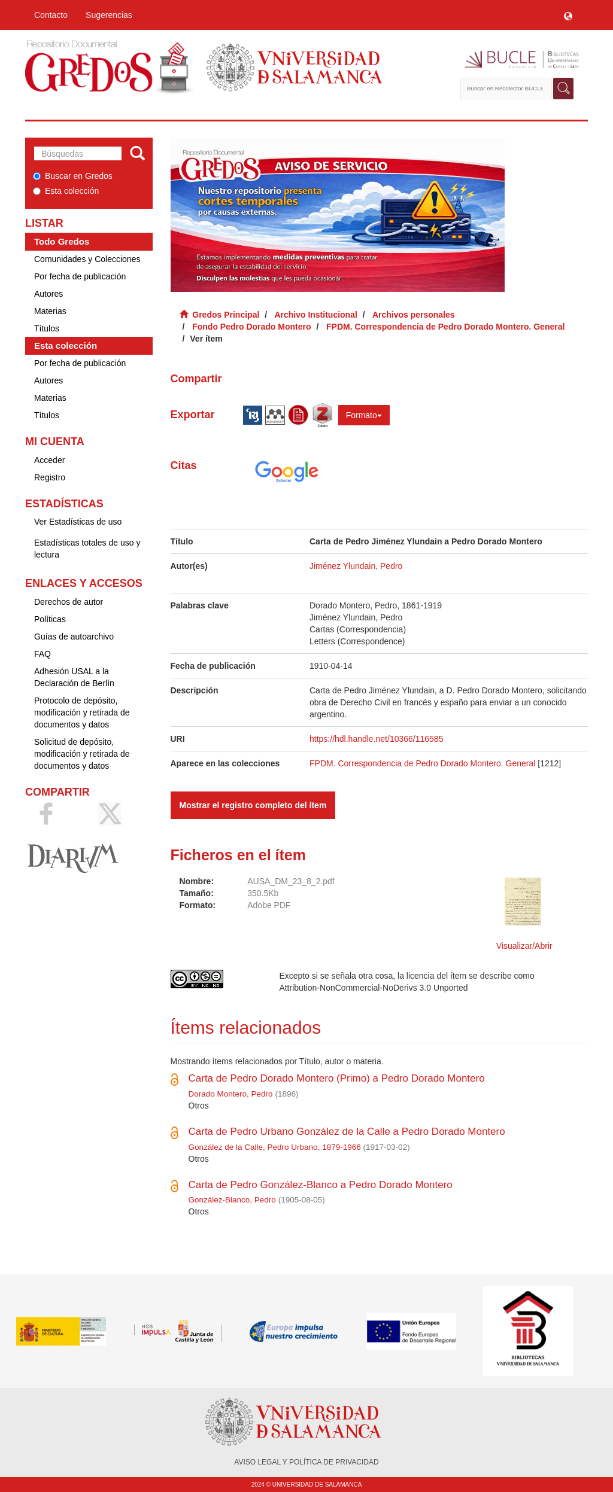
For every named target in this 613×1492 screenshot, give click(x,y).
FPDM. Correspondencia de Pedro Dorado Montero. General (445, 326)
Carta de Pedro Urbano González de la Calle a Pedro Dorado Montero (347, 1131)
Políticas (50, 619)
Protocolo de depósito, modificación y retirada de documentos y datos (82, 712)
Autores (48, 294)
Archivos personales (413, 314)
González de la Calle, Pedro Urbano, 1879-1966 (275, 1147)
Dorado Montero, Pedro (231, 1093)
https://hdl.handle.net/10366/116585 (376, 739)
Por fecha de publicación (80, 276)
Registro (49, 477)
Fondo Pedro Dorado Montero (251, 326)
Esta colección (66, 191)
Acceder (49, 460)
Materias (50, 311)
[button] (568, 15)
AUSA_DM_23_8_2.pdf (291, 881)
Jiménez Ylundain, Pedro (355, 566)
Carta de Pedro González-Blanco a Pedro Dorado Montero (321, 1184)
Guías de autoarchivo (74, 636)
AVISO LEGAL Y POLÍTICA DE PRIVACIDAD (306, 1462)
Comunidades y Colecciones (87, 259)
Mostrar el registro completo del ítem (253, 805)
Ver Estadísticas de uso (78, 521)
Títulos (46, 328)
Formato (364, 415)
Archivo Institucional (315, 314)
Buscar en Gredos (73, 176)
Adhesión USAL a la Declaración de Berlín (74, 677)
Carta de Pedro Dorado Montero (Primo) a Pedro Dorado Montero (337, 1078)
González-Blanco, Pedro (232, 1199)
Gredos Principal (225, 314)
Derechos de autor (68, 602)
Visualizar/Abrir (524, 946)
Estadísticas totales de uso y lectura (87, 548)
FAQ (42, 654)
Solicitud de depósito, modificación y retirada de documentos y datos (82, 754)
